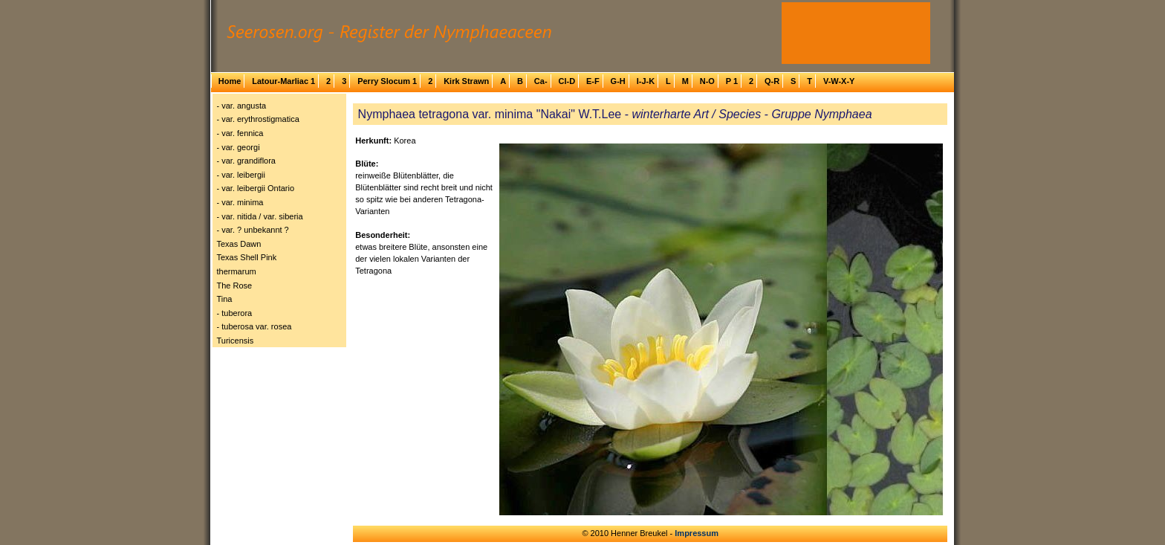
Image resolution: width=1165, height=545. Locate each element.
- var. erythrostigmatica (258, 119)
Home (229, 81)
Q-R (772, 81)
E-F (593, 81)
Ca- (541, 81)
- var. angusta (242, 105)
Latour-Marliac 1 (283, 81)
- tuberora (235, 313)
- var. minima (240, 202)
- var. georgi (238, 147)
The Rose (235, 285)
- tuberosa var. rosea (254, 326)
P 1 (732, 81)
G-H (618, 81)
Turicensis (235, 340)
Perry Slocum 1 (387, 81)
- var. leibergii (241, 174)
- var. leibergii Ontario (256, 188)
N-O (707, 81)
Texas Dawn (239, 243)
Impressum (696, 533)
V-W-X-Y (839, 81)
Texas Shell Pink (247, 257)
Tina (225, 298)
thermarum (236, 271)
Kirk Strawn (466, 81)
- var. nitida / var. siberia (260, 216)
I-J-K (646, 81)
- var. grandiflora (246, 160)
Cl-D (566, 81)
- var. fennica (240, 133)
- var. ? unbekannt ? (253, 229)
